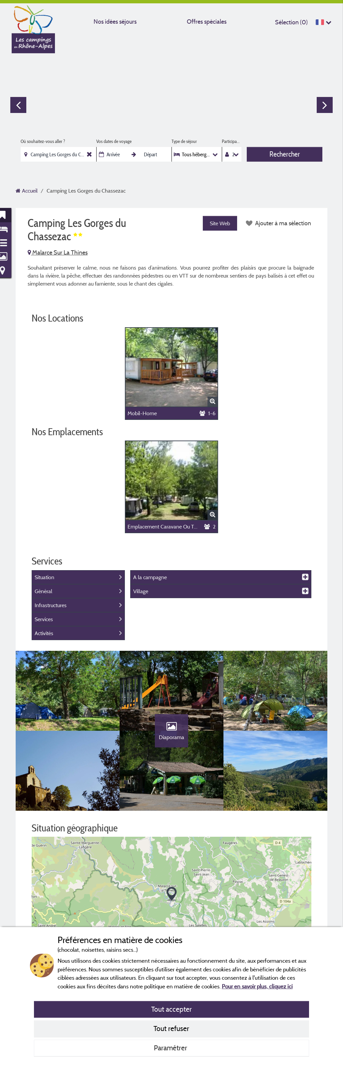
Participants (231, 141)
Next (325, 105)
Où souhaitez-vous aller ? (43, 141)
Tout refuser (171, 1028)
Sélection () (291, 22)
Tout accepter (171, 1009)
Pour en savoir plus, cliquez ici (257, 986)
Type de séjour (184, 141)
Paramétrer (171, 1047)
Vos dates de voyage (114, 141)
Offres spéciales (206, 21)
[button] (171, 894)
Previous (18, 105)
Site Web (220, 223)
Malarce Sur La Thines (58, 252)
